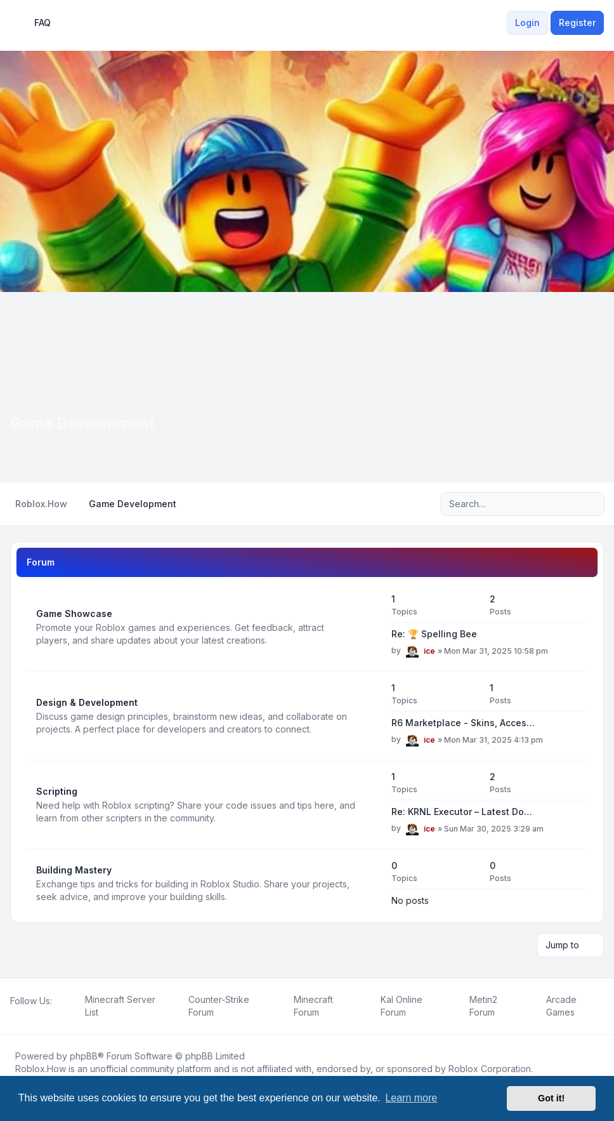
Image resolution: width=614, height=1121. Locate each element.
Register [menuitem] (577, 22)
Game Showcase (74, 613)
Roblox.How (40, 1068)
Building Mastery (74, 870)
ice (429, 651)
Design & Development (87, 702)
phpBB (84, 1056)
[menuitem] (499, 23)
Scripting (56, 791)
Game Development (82, 423)
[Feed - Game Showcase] (370, 627)
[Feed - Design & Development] (370, 716)
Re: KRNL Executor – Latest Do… (461, 811)
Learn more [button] (411, 1097)
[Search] (568, 504)
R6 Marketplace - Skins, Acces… (463, 722)
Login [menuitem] (527, 22)
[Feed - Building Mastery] (370, 883)
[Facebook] (12, 1015)
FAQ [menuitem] (34, 23)
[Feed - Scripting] (370, 805)
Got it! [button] (551, 1098)
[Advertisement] (307, 387)
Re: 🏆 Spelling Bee (434, 633)
